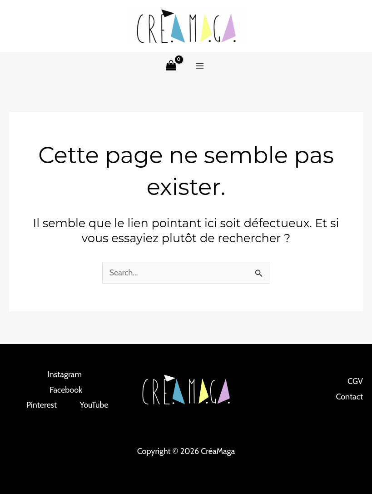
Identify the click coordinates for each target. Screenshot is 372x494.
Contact (349, 397)
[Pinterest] (36, 405)
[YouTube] (88, 405)
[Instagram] (59, 374)
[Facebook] (60, 390)
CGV (355, 381)
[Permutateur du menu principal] (200, 65)
